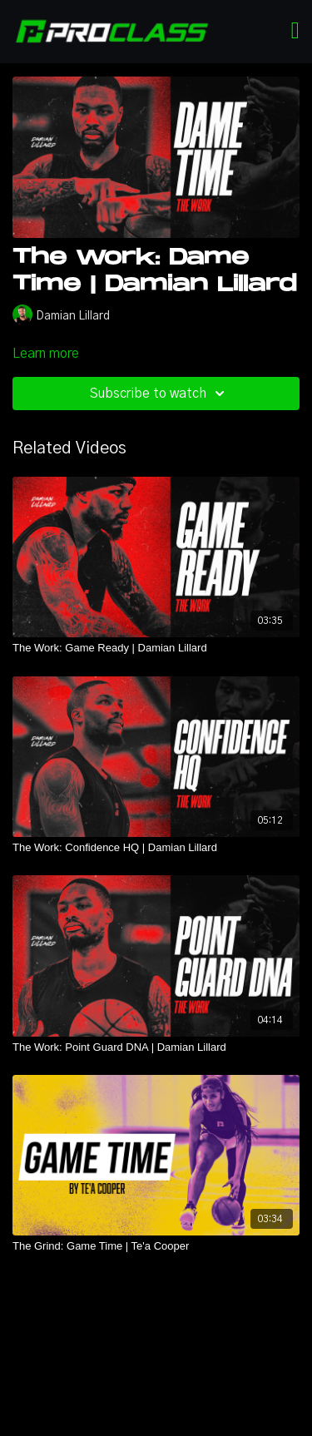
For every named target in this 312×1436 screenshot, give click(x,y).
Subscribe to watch (160, 394)
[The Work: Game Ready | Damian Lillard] (156, 648)
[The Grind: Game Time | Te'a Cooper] (156, 1246)
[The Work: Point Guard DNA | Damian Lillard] (156, 1047)
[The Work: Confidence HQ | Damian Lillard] (156, 847)
